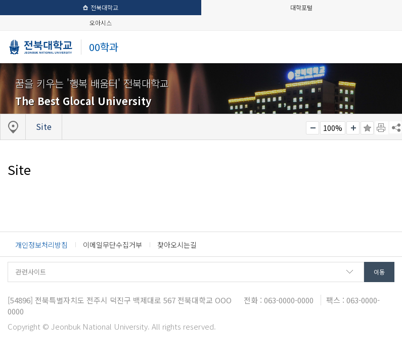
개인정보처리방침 (41, 245)
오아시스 (101, 22)
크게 (353, 127)
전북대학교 (100, 7)
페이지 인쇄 (381, 127)
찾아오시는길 (177, 245)
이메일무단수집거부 (112, 245)
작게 (312, 127)
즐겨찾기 (367, 127)
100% (332, 128)
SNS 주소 (395, 127)
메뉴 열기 (383, 47)
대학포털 (301, 7)
